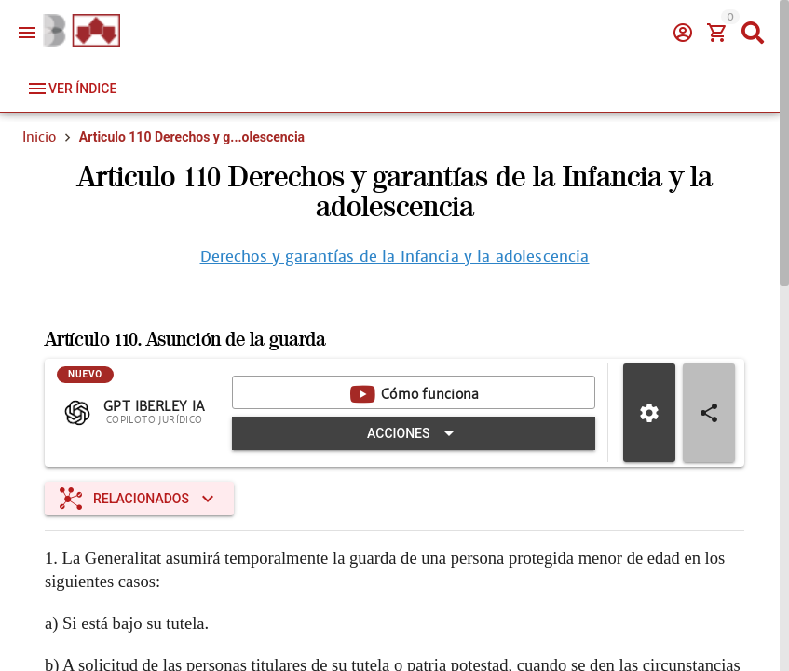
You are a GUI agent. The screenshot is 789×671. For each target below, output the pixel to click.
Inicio (39, 137)
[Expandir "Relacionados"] (139, 500)
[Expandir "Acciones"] (413, 435)
